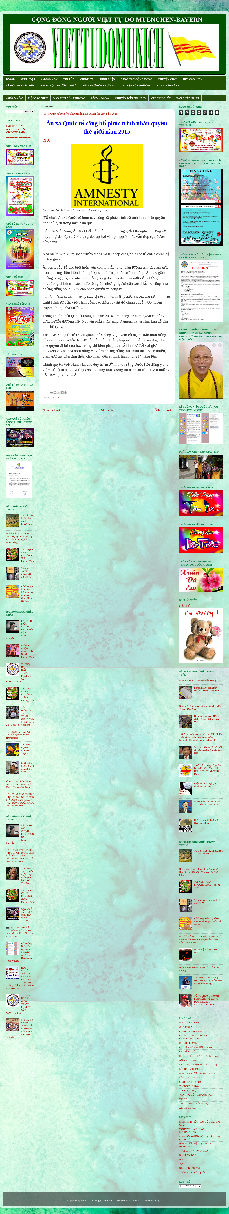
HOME (10, 78)
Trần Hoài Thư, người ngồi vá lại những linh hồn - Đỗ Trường (27, 875)
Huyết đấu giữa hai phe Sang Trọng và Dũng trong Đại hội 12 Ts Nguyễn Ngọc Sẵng (19, 538)
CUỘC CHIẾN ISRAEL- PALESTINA (198, 1056)
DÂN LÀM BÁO (187, 1155)
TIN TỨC (68, 79)
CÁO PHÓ (184, 1027)
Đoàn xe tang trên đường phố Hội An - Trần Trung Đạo (206, 719)
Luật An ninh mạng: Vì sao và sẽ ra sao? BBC (207, 785)
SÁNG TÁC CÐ (100, 97)
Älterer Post (163, 410)
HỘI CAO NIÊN (192, 79)
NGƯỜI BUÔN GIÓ (189, 1168)
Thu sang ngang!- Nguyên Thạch (25, 749)
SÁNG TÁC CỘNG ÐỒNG (136, 79)
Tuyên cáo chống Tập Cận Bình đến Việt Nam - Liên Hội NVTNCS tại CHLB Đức (207, 769)
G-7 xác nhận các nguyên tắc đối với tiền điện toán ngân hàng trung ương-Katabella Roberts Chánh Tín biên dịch (201, 737)
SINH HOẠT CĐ (187, 1082)
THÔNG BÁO (14, 97)
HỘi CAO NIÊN (187, 1060)
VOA (181, 1163)
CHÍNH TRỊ (87, 79)
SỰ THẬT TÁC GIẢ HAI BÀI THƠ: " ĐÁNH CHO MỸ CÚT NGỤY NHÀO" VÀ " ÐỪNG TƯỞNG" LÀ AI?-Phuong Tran (20, 800)
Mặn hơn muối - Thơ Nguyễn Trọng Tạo (200, 680)
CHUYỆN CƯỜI (167, 79)
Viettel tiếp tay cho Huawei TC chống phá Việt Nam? (207, 803)
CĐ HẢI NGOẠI (187, 1031)
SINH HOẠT (27, 79)
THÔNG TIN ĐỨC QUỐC (192, 1172)
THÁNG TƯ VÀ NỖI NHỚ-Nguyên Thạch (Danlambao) (18, 734)
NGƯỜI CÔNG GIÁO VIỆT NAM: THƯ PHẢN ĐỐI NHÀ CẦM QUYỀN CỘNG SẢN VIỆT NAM (200, 939)
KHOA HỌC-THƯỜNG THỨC (59, 85)
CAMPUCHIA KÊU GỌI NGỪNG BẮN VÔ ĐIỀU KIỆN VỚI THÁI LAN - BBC (20, 932)
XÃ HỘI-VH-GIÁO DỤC (20, 85)
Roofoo (136, 1200)
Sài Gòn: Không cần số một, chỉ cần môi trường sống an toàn (208, 750)
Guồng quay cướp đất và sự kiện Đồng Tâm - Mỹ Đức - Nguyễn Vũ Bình (18, 784)
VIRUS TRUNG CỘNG (191, 1103)
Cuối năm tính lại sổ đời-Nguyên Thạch (206, 821)
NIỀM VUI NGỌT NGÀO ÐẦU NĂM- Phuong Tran (27, 651)
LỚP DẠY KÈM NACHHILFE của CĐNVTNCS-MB (15, 129)
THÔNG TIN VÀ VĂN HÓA (193, 1150)
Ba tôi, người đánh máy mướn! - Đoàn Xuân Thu (206, 689)
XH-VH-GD (185, 1107)
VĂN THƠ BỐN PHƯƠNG (99, 85)
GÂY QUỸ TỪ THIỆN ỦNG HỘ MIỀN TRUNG (26, 914)
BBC (181, 1159)
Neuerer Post (51, 410)
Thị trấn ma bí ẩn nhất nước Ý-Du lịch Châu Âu (27, 519)
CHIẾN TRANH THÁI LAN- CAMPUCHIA (193, 1037)
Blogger (157, 1200)
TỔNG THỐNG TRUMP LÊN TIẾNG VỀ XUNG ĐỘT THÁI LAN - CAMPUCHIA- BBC (206, 1000)
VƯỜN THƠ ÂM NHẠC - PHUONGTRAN (192, 1130)
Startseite (107, 410)
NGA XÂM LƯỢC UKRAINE (194, 1073)
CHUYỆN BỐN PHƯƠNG (136, 85)
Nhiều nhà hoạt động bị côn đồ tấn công (27, 767)
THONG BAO (49, 78)
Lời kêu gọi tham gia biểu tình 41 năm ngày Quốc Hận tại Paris (27, 593)
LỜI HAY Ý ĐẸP (188, 1069)
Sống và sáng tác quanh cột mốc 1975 (26, 572)
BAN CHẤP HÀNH (168, 85)
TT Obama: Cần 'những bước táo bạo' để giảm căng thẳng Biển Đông (208, 980)
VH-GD (183, 1099)
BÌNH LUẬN (107, 79)
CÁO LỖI (185, 606)
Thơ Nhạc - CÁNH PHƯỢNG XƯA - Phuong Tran (27, 555)
